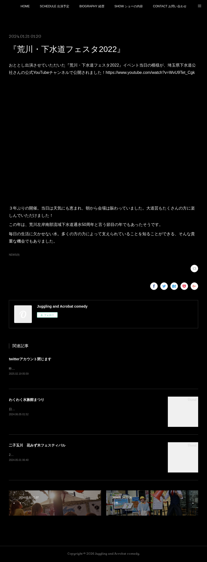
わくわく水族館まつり (26, 400)
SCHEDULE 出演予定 (54, 6)
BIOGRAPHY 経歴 (91, 6)
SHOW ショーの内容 (128, 6)
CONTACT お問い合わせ (169, 6)
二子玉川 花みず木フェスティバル (37, 445)
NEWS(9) (14, 254)
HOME (25, 6)
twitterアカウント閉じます (30, 359)
